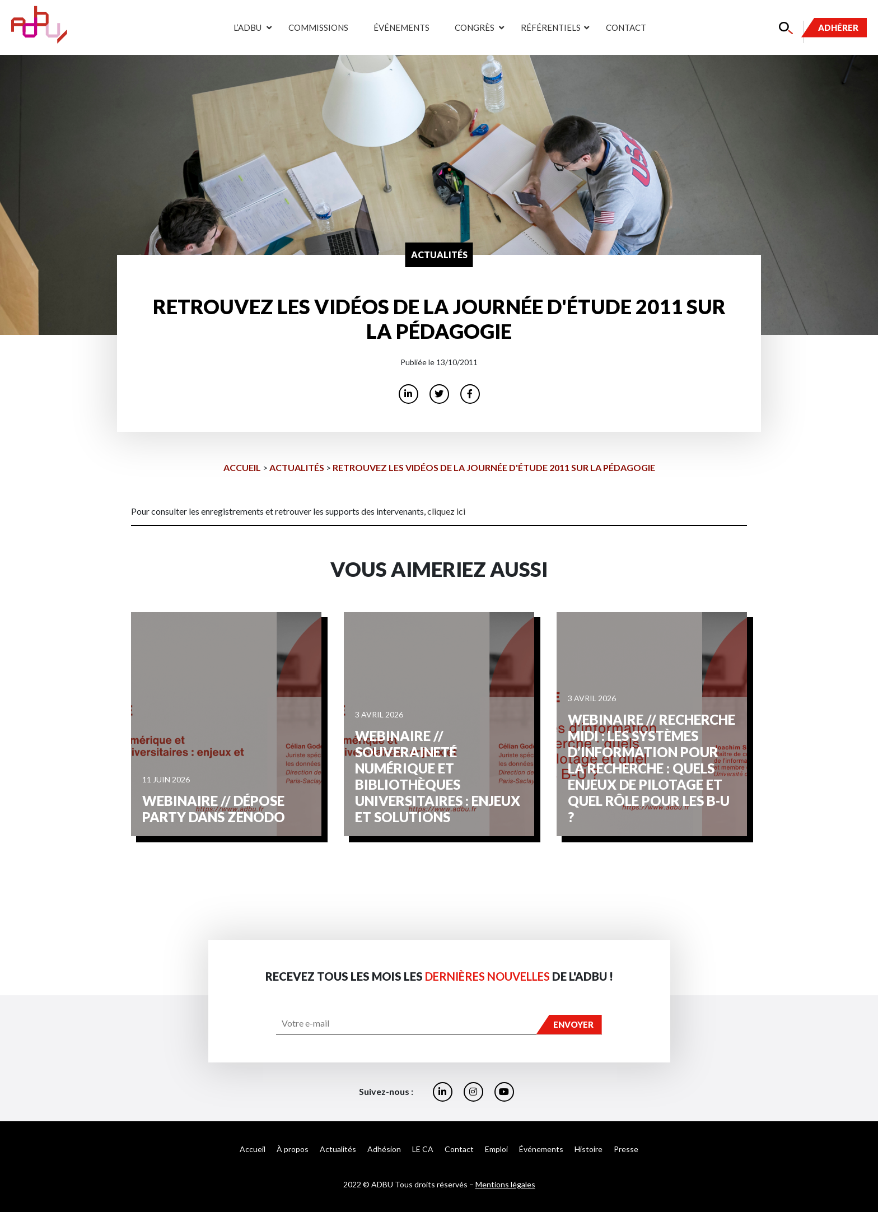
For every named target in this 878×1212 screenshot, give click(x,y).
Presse (626, 1149)
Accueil (242, 467)
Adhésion (384, 1149)
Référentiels (549, 27)
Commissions (318, 27)
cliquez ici (446, 511)
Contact (626, 27)
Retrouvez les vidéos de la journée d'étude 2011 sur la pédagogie (494, 467)
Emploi (496, 1149)
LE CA (422, 1149)
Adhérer (838, 27)
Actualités (296, 467)
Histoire (589, 1149)
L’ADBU (246, 27)
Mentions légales (505, 1184)
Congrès (474, 27)
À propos (293, 1149)
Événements (401, 27)
